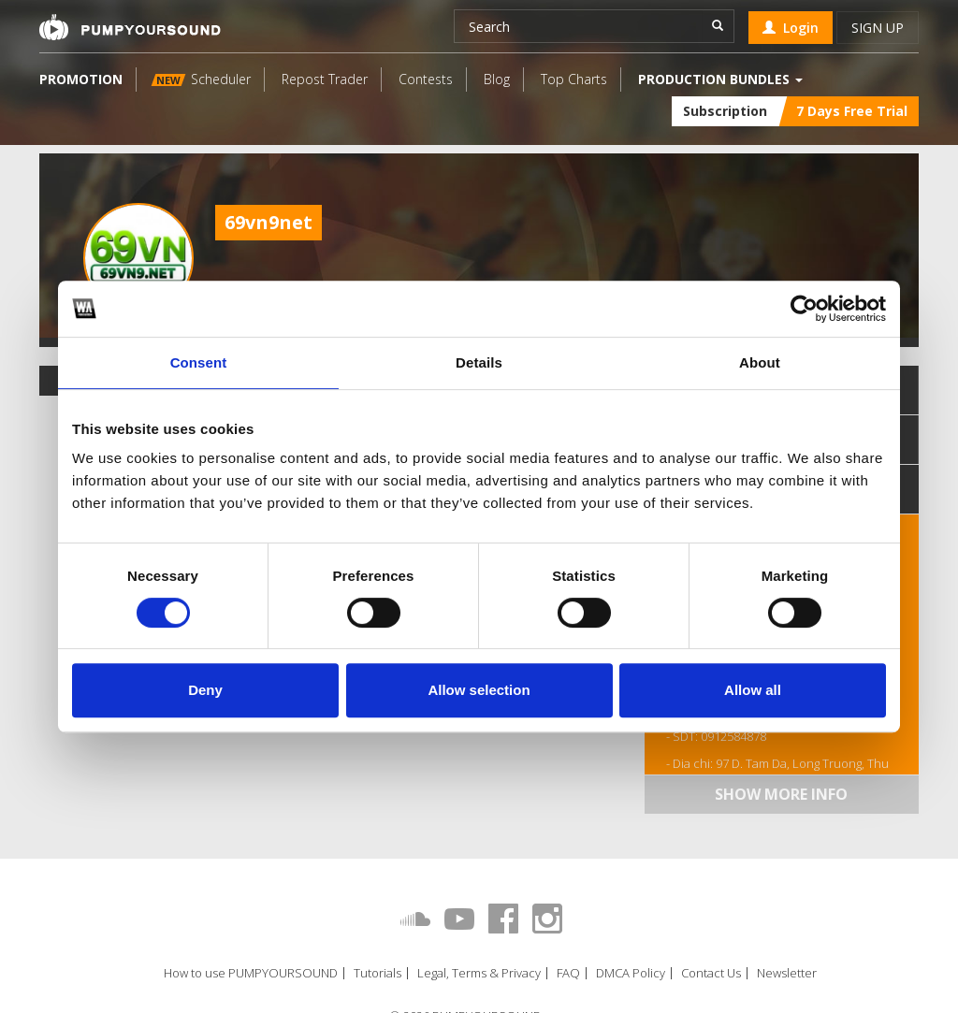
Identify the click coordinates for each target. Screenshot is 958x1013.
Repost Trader (325, 79)
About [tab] (759, 362)
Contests (426, 79)
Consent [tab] (198, 362)
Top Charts (574, 79)
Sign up (877, 27)
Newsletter (787, 973)
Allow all (752, 690)
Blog (497, 79)
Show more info (781, 794)
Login (790, 27)
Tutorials (377, 973)
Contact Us (711, 973)
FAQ (568, 973)
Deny (205, 690)
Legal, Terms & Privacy (479, 973)
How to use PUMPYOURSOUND (251, 973)
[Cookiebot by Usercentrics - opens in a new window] (804, 309)
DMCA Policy (630, 973)
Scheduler (201, 79)
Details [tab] (479, 362)
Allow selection (479, 690)
